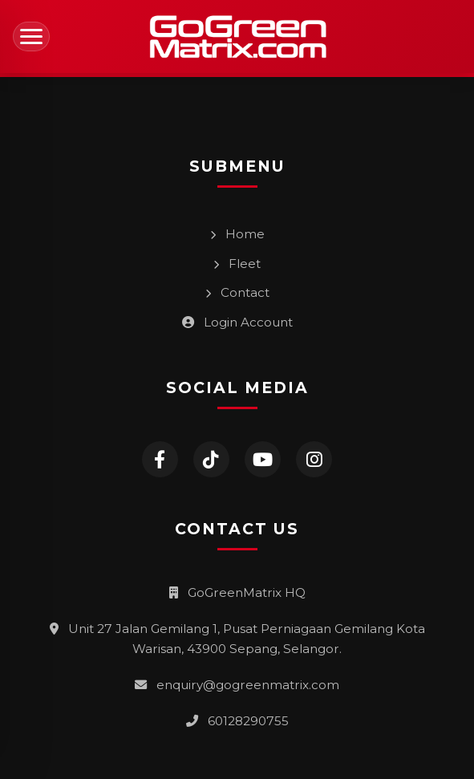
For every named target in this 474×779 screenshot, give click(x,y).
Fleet (237, 263)
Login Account (237, 322)
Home (237, 233)
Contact (237, 292)
